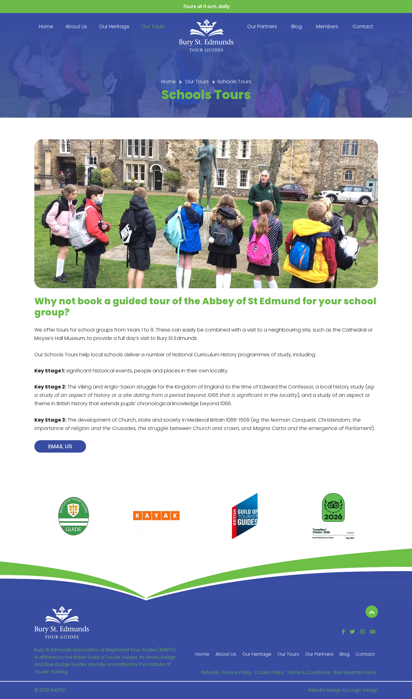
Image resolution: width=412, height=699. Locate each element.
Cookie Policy (269, 672)
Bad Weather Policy (355, 672)
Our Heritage (114, 26)
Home (46, 26)
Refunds (210, 672)
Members (327, 26)
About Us (76, 26)
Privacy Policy (237, 672)
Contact (363, 26)
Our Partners (262, 26)
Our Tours (153, 26)
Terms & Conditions (309, 672)
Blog (296, 26)
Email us (60, 446)
